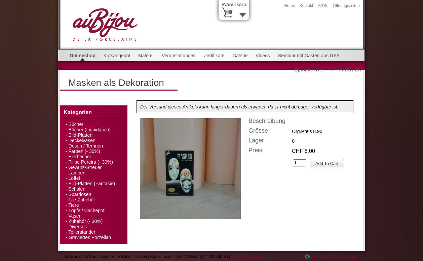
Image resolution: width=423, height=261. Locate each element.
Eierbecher (80, 156)
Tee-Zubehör (81, 199)
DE (319, 69)
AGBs (323, 5)
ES (348, 69)
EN (358, 69)
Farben (76, 151)
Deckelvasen (82, 140)
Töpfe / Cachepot (86, 210)
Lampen (77, 172)
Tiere (73, 205)
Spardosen (80, 194)
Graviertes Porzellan (90, 237)
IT (328, 69)
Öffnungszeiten (346, 5)
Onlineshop (82, 55)
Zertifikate (214, 55)
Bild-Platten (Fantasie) (92, 183)
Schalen (77, 189)
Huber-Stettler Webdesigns (335, 256)
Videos (263, 55)
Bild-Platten (81, 135)
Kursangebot (117, 55)
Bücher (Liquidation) (90, 129)
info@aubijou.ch (245, 256)
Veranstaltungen (179, 55)
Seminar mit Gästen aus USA (309, 55)
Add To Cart (326, 163)
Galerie (239, 55)
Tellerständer (81, 232)
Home (289, 5)
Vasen (75, 216)
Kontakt (306, 5)
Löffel (74, 178)
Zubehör (77, 221)
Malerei (146, 55)
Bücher (76, 124)
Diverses (78, 226)
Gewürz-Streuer (85, 167)
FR (338, 69)
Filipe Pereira (82, 162)
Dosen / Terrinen (86, 146)
